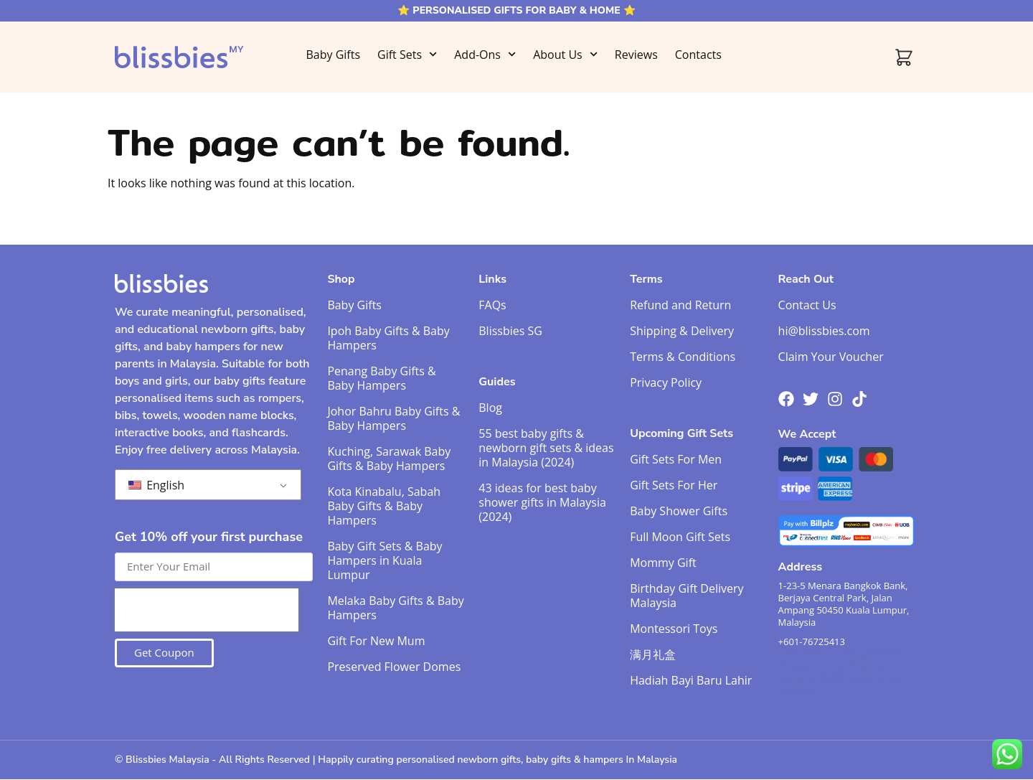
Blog (490, 407)
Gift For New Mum (376, 641)
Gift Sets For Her (673, 485)
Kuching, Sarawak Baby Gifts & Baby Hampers (389, 458)
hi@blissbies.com (824, 331)
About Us (565, 54)
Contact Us (807, 305)
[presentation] (206, 609)
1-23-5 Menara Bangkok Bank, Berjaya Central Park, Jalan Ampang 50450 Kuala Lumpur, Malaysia (844, 604)
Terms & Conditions (682, 357)
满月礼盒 (653, 654)
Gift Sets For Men (676, 459)
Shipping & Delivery (682, 331)
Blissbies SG (510, 331)
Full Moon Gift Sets (680, 537)
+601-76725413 (811, 641)
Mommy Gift (663, 562)
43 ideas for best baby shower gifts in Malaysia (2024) (542, 502)
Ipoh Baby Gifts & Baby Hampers (388, 338)
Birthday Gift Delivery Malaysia (686, 596)
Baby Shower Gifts (678, 511)
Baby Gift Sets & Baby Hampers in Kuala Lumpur (384, 560)
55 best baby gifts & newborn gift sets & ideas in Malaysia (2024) (545, 448)
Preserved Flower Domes (394, 667)
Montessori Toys (673, 628)
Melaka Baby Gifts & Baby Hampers (395, 608)
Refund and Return (680, 305)
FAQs (492, 305)
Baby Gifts (333, 54)
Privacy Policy (666, 382)
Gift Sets (407, 54)
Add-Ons (485, 54)
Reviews (636, 54)
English (156, 485)
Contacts (698, 54)
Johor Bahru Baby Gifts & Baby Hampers (393, 418)
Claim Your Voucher (831, 357)
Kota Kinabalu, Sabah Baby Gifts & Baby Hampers (383, 506)
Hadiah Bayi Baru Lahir (691, 680)
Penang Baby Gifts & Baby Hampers (381, 378)
